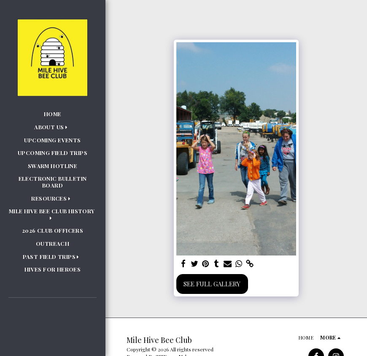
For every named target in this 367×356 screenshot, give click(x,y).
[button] (52, 127)
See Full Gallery (212, 284)
